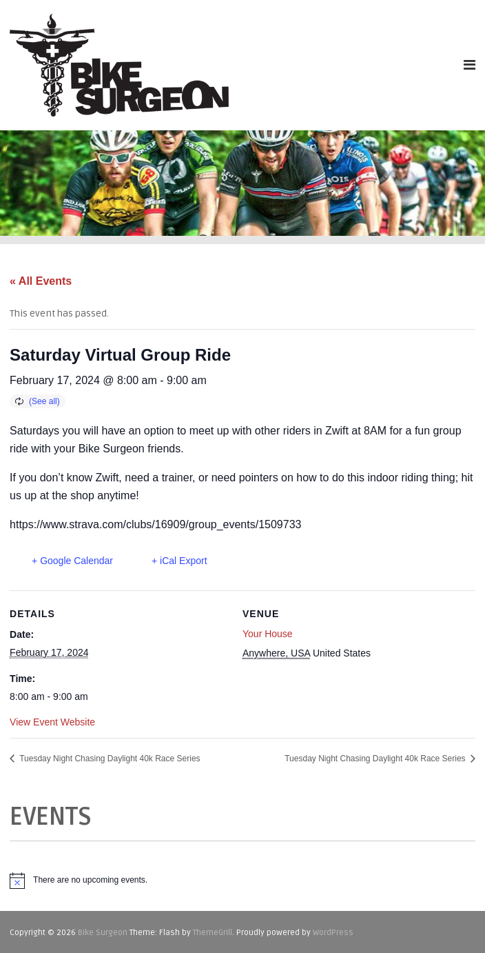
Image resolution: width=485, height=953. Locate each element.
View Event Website (52, 722)
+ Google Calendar (72, 560)
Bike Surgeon (102, 932)
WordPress (333, 932)
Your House (267, 633)
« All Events (41, 281)
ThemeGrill (212, 932)
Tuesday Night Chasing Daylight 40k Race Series (108, 758)
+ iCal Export (179, 560)
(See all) (44, 401)
